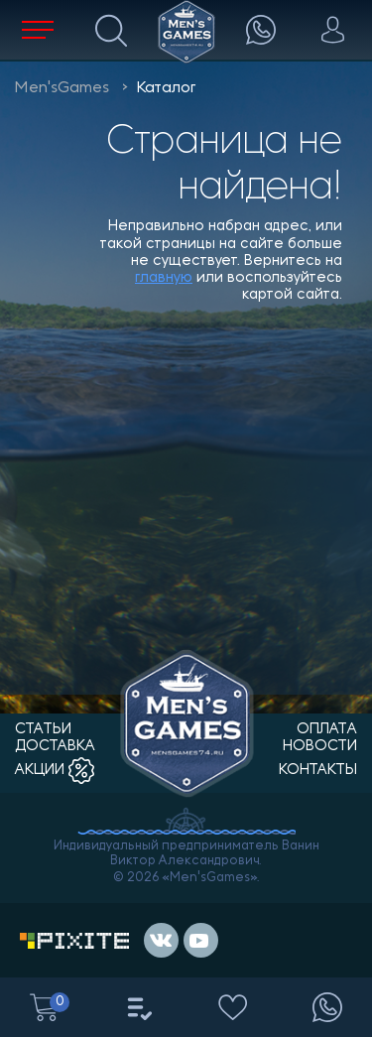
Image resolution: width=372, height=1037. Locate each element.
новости (320, 746)
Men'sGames (62, 88)
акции (54, 770)
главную (163, 278)
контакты (318, 770)
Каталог (166, 88)
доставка (55, 746)
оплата (327, 729)
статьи (43, 729)
